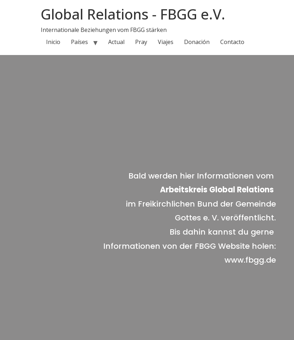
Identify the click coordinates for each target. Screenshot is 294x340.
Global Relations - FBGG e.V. (133, 14)
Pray (141, 42)
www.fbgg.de (250, 259)
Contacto (232, 42)
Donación (197, 42)
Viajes (165, 42)
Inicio (53, 42)
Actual (116, 42)
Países (79, 42)
